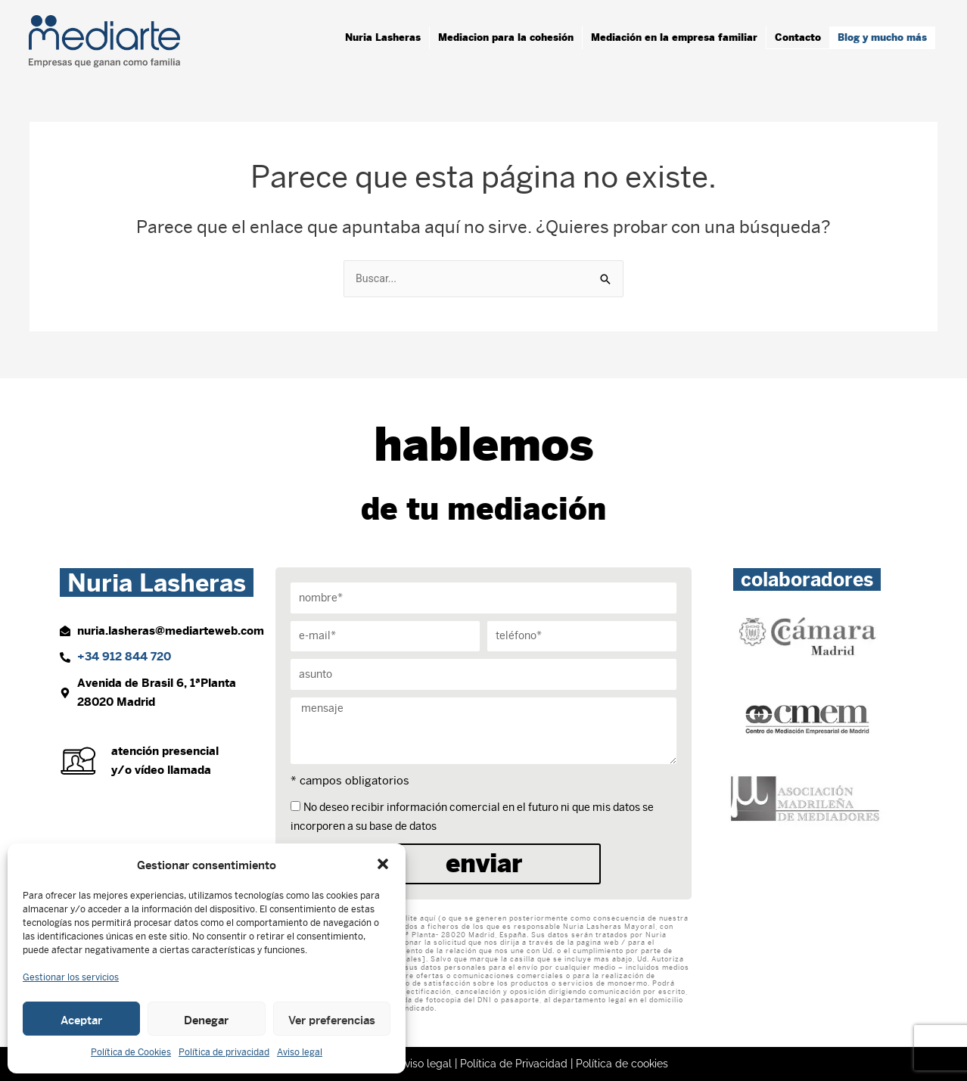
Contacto (798, 37)
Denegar (206, 1019)
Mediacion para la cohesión (506, 37)
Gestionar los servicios (71, 977)
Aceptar (81, 1019)
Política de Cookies (131, 1052)
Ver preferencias (331, 1019)
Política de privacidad (224, 1052)
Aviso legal (299, 1052)
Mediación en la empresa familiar (674, 37)
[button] (382, 863)
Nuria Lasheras (383, 37)
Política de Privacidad (513, 1063)
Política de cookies (625, 1063)
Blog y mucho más (882, 37)
